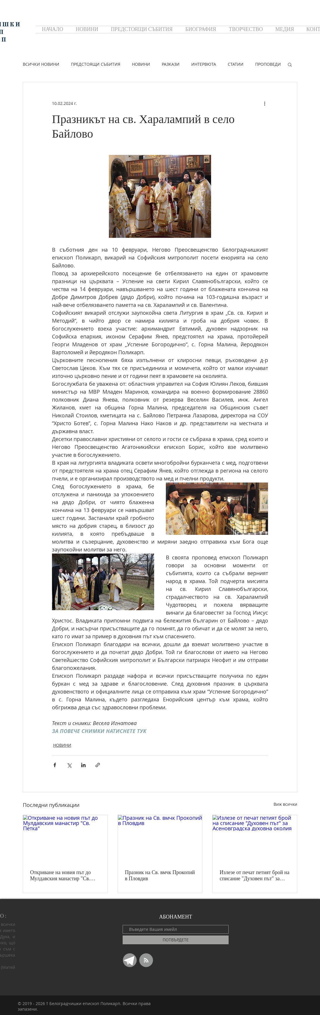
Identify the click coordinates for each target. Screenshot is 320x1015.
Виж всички (285, 804)
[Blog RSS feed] (146, 960)
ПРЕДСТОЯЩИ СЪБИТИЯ (95, 64)
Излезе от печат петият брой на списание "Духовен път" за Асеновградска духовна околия (254, 875)
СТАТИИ (236, 64)
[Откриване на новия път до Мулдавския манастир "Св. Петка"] (65, 838)
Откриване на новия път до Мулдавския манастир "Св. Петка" (60, 875)
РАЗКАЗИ (171, 64)
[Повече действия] (264, 103)
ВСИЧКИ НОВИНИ (41, 64)
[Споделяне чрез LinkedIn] (83, 765)
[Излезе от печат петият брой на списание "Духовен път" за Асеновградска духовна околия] (255, 838)
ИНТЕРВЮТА (203, 64)
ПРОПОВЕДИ (268, 64)
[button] (290, 64)
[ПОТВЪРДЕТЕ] (176, 940)
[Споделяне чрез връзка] (97, 765)
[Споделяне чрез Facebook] (55, 765)
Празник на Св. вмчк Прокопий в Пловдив (160, 875)
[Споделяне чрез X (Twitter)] (69, 765)
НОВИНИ (141, 64)
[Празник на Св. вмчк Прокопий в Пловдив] (160, 838)
